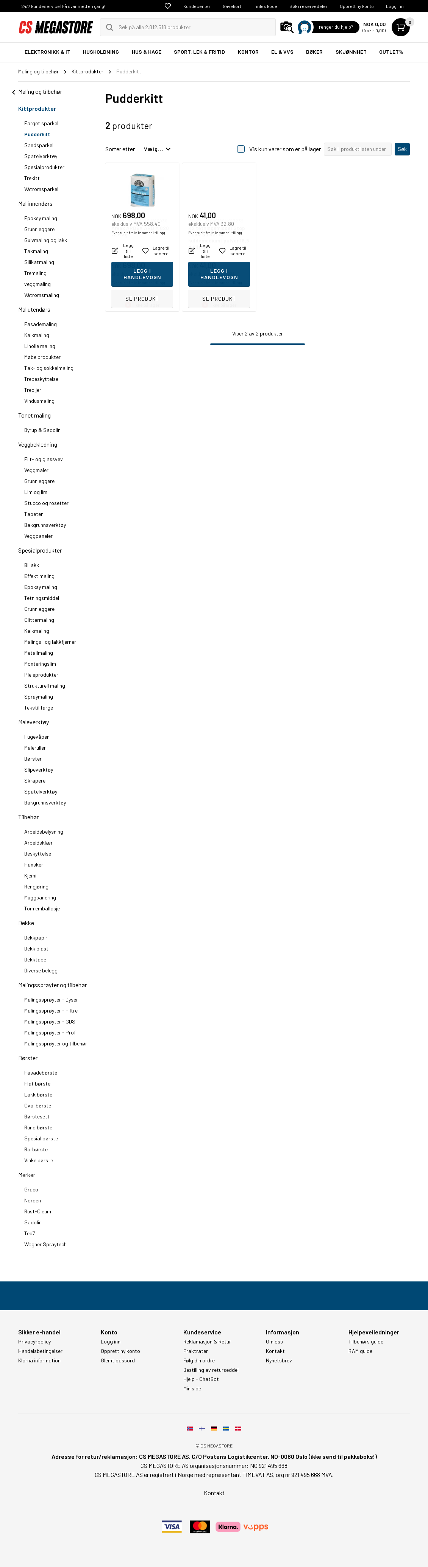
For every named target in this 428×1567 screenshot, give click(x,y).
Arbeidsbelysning (43, 831)
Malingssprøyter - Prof (50, 1032)
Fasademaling (40, 324)
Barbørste (36, 1149)
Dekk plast (36, 948)
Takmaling (36, 251)
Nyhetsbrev (279, 1360)
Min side (192, 1388)
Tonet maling (34, 415)
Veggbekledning (37, 444)
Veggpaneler (38, 536)
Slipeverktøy (38, 769)
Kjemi (30, 875)
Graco (31, 1189)
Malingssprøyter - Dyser (51, 999)
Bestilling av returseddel (211, 1370)
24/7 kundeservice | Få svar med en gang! (63, 6)
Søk (402, 149)
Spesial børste (41, 1138)
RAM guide (360, 1351)
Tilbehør (28, 816)
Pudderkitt (37, 134)
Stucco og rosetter (46, 503)
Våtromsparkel (41, 189)
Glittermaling (39, 620)
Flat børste (37, 1083)
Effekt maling (39, 576)
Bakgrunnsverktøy (45, 525)
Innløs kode (265, 6)
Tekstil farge (38, 707)
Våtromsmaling (41, 295)
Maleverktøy (33, 721)
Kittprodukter (37, 108)
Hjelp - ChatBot (201, 1379)
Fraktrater (195, 1351)
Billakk (31, 565)
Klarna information (39, 1360)
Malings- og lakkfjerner (50, 641)
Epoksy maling (40, 218)
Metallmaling (38, 652)
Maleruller (35, 747)
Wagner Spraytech (45, 1244)
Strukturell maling (44, 685)
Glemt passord (118, 1360)
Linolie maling (39, 346)
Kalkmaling (36, 335)
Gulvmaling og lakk (45, 240)
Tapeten (34, 514)
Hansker (33, 864)
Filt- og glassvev (43, 459)
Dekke (26, 922)
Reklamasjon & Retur (207, 1342)
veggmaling (37, 284)
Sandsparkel (38, 145)
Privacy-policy (34, 1342)
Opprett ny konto (357, 6)
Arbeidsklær (38, 842)
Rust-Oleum (37, 1211)
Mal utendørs (34, 309)
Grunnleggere (39, 229)
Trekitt (32, 178)
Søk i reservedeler (308, 6)
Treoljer (32, 390)
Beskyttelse (37, 853)
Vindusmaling (39, 401)
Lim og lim (35, 492)
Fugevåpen (37, 736)
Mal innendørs (35, 203)
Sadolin (33, 1222)
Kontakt (275, 1351)
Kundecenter (197, 6)
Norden (32, 1200)
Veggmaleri (37, 470)
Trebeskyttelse (41, 379)
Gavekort (232, 6)
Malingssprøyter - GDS (49, 1021)
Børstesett (37, 1116)
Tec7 (29, 1233)
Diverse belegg (41, 970)
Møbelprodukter (42, 357)
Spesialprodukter (44, 167)
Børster (33, 758)
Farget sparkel (41, 123)
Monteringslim (40, 663)
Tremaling (35, 273)
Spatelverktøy (40, 156)
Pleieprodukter (41, 674)
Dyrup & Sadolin (42, 430)
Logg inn (395, 6)
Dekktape (35, 959)
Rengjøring (36, 886)
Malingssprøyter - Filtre (51, 1010)
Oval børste (37, 1105)
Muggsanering (40, 897)
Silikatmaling (39, 262)
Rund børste (38, 1127)
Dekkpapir (35, 937)
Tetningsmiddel (41, 598)
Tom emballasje (42, 908)
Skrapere (34, 780)
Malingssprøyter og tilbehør (52, 984)
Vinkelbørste (38, 1160)
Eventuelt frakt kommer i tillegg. (138, 282)
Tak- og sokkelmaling (48, 368)
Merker (26, 1174)
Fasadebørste (40, 1072)
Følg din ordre (199, 1360)
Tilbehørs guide (365, 1342)
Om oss (274, 1342)
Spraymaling (38, 696)
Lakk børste (38, 1094)
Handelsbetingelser (40, 1351)
